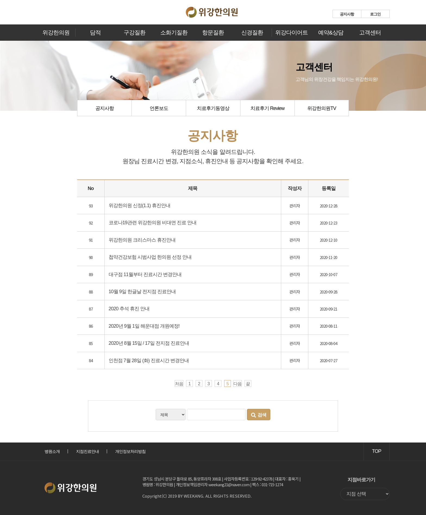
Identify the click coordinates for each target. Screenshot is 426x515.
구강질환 (134, 32)
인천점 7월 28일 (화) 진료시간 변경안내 (149, 360)
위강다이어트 (291, 32)
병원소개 (52, 451)
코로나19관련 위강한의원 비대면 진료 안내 (152, 222)
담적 (95, 32)
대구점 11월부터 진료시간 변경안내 (145, 274)
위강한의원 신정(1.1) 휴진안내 (139, 205)
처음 (179, 383)
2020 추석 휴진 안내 (129, 308)
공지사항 (347, 14)
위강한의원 (56, 32)
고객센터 (370, 32)
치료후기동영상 (213, 108)
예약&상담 (330, 32)
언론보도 (159, 108)
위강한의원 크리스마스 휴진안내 (142, 240)
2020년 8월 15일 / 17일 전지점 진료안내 (149, 343)
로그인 (375, 14)
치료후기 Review (267, 108)
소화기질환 (173, 32)
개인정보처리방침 (130, 451)
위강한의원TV (321, 108)
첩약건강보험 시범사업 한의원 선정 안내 (150, 257)
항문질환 (213, 32)
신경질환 (252, 32)
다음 (237, 383)
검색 (258, 415)
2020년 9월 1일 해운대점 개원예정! (144, 326)
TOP (376, 451)
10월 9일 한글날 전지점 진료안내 (142, 291)
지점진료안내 (87, 451)
